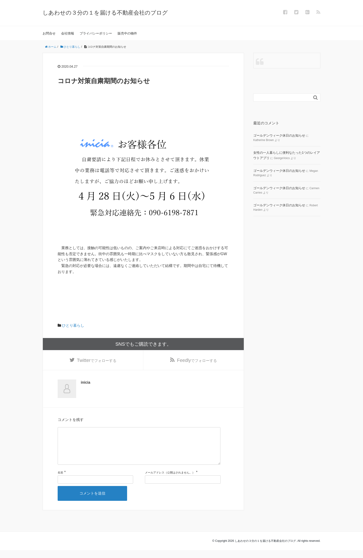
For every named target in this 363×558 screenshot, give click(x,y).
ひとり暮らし (73, 325)
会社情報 (67, 33)
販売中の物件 (127, 33)
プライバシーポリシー (96, 33)
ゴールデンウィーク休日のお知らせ (279, 135)
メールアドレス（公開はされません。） (170, 480)
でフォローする (96, 360)
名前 (60, 480)
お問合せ (49, 33)
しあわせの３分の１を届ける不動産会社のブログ (105, 12)
